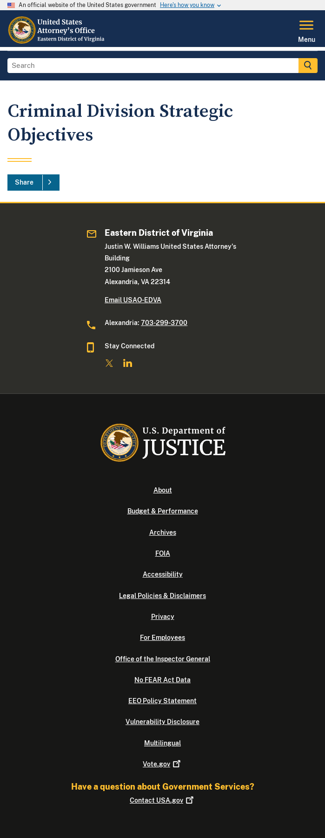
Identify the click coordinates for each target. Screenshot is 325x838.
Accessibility (163, 574)
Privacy (162, 616)
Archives (162, 532)
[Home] (57, 41)
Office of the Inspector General (162, 659)
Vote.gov (162, 764)
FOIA (162, 553)
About (162, 490)
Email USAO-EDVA (133, 300)
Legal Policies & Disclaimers (162, 595)
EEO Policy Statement (162, 701)
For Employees (162, 637)
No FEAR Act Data (162, 680)
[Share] (33, 182)
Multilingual (162, 743)
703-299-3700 (164, 322)
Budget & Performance (162, 511)
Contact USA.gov (162, 800)
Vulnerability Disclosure (162, 721)
